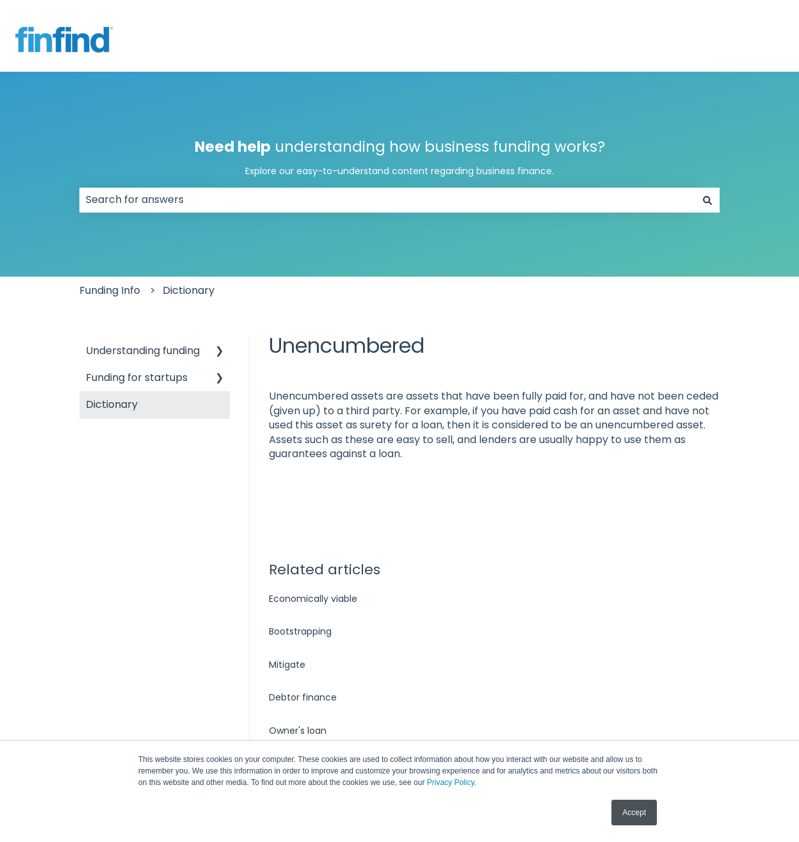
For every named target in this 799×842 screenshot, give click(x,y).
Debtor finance (303, 697)
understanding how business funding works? (399, 157)
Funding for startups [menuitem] (137, 377)
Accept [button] (634, 812)
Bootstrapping (300, 631)
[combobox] (387, 200)
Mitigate (287, 664)
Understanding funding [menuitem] (143, 350)
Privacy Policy (450, 782)
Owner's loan (298, 730)
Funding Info (109, 290)
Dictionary (188, 290)
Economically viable (313, 598)
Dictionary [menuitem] (112, 404)
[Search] (707, 200)
